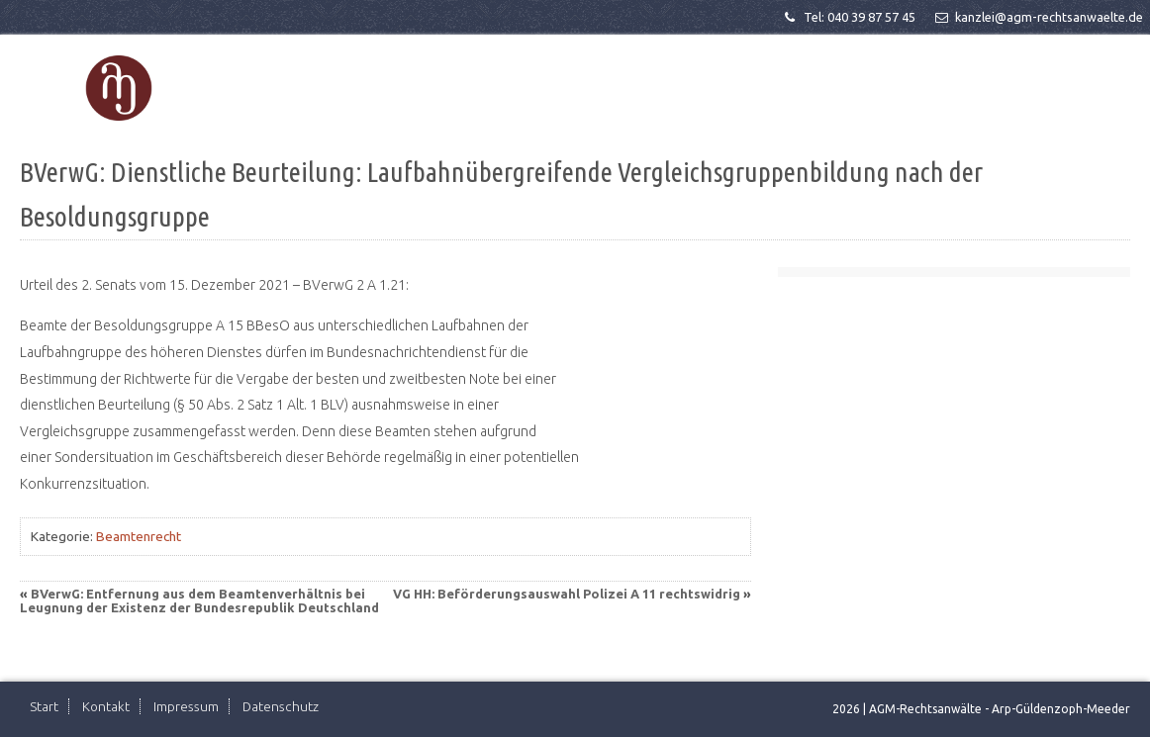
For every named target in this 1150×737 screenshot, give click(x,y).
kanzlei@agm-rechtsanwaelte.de (1037, 17)
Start (44, 706)
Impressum (186, 706)
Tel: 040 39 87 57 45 (848, 17)
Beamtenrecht (138, 536)
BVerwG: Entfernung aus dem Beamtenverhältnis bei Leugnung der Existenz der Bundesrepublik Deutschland (199, 600)
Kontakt (106, 706)
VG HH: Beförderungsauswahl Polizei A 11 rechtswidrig (566, 593)
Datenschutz (280, 706)
